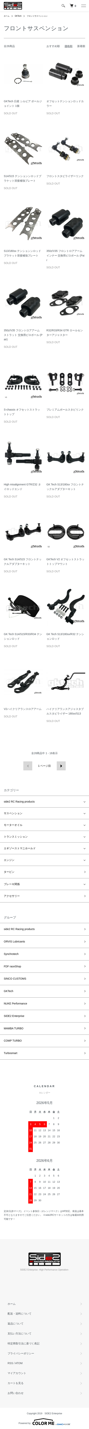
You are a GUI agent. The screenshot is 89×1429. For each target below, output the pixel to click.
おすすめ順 (53, 46)
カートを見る (16, 1383)
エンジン (9, 859)
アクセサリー (12, 895)
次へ (61, 765)
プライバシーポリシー (21, 1353)
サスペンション (13, 813)
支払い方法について (20, 1333)
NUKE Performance (15, 1003)
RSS (10, 1363)
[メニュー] (83, 5)
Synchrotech (11, 953)
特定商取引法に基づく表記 (23, 1343)
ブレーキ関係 (12, 884)
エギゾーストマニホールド (20, 848)
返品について (16, 1323)
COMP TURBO (13, 1040)
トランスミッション (16, 836)
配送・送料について (20, 1313)
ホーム (6, 16)
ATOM (19, 1363)
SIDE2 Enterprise (14, 1015)
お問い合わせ (16, 1393)
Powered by (44, 1421)
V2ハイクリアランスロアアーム (23, 708)
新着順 (81, 46)
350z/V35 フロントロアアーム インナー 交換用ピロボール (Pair (65, 255)
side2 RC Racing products (19, 801)
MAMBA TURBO (13, 1028)
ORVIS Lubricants (14, 941)
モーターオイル (13, 824)
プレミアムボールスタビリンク (65, 409)
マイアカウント (17, 1373)
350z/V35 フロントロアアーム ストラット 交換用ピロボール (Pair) (23, 335)
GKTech (18, 16)
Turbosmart (10, 1053)
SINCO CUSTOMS (15, 978)
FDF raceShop (12, 966)
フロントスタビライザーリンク (65, 176)
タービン (9, 871)
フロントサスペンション (37, 16)
